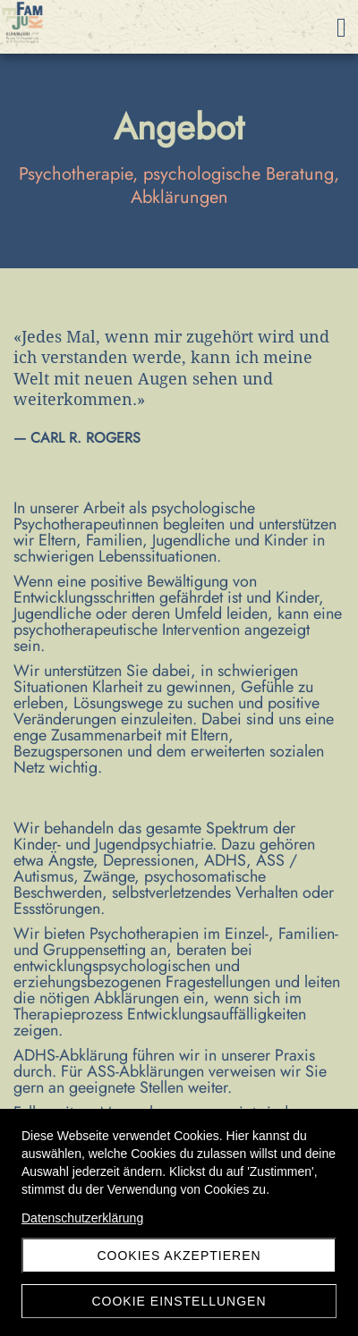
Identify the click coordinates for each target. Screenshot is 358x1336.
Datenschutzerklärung (82, 1218)
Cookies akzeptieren (178, 1255)
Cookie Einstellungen (178, 1301)
